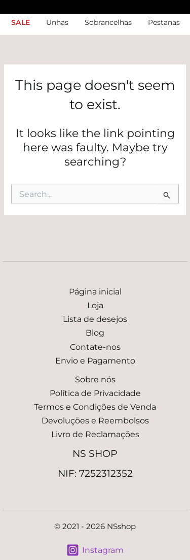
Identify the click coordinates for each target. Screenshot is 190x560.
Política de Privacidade (95, 393)
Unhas (57, 22)
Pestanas (164, 22)
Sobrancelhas (108, 22)
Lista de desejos (95, 319)
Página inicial (95, 291)
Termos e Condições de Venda (95, 407)
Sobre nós (95, 379)
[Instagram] (95, 550)
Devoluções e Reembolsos (95, 420)
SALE (20, 22)
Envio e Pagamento (95, 360)
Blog (95, 332)
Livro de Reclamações (95, 434)
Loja (95, 305)
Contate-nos (95, 347)
